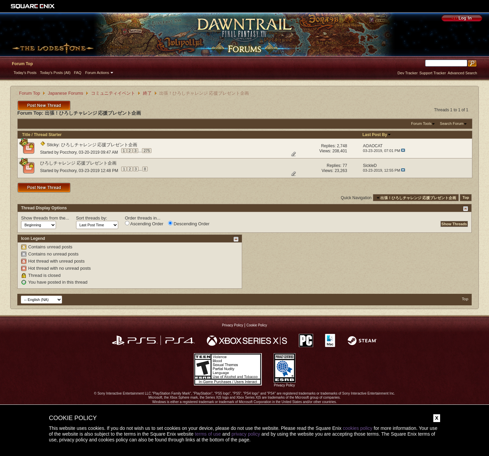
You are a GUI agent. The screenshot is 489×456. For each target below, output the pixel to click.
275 (147, 151)
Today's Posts (25, 73)
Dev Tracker (408, 73)
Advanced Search (462, 73)
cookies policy (357, 428)
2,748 (342, 146)
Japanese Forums (65, 93)
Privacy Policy (232, 325)
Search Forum (452, 123)
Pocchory (68, 152)
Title (26, 134)
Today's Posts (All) (55, 73)
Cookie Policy (257, 325)
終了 (147, 93)
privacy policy (246, 434)
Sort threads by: (91, 218)
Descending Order (189, 223)
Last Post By (376, 134)
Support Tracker (432, 73)
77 (345, 165)
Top (466, 198)
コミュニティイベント (113, 93)
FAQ (78, 73)
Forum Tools (421, 123)
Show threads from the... (45, 218)
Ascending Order (144, 223)
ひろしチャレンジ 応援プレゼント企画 (99, 144)
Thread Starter (47, 134)
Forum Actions (97, 73)
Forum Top (22, 63)
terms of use (208, 434)
